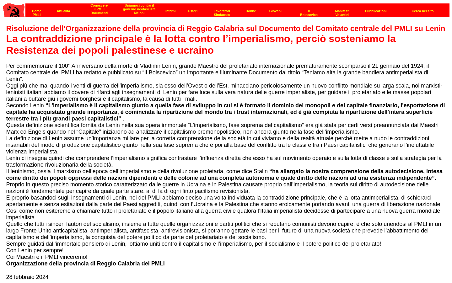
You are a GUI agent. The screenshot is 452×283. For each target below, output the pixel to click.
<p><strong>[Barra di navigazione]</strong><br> (226, 8)
